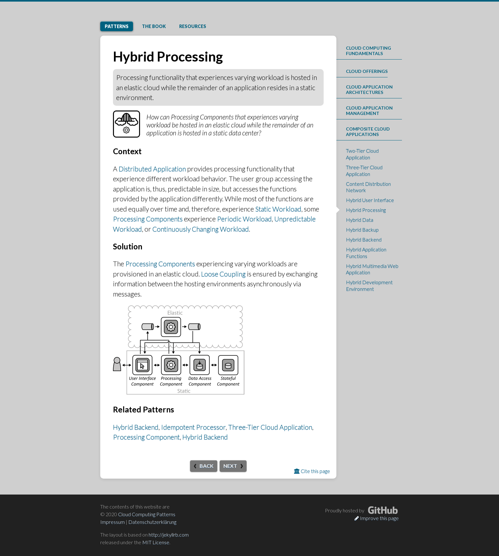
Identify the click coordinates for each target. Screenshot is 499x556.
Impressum (112, 522)
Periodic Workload (244, 219)
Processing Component (146, 437)
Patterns (117, 26)
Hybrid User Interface (370, 200)
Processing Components (148, 219)
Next (230, 466)
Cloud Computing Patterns (146, 514)
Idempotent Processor (193, 427)
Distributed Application (152, 169)
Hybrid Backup (362, 229)
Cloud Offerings (367, 71)
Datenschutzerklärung (152, 522)
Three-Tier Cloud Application (270, 427)
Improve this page (377, 518)
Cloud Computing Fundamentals (368, 50)
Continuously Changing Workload (200, 229)
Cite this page (312, 471)
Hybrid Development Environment (369, 285)
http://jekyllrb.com (169, 534)
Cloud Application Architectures (369, 89)
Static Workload (278, 209)
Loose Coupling (223, 274)
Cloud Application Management (369, 110)
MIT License (155, 542)
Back (207, 466)
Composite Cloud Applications (368, 131)
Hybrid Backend (135, 427)
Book (154, 26)
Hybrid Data (359, 220)
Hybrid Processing (366, 210)
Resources (192, 26)
